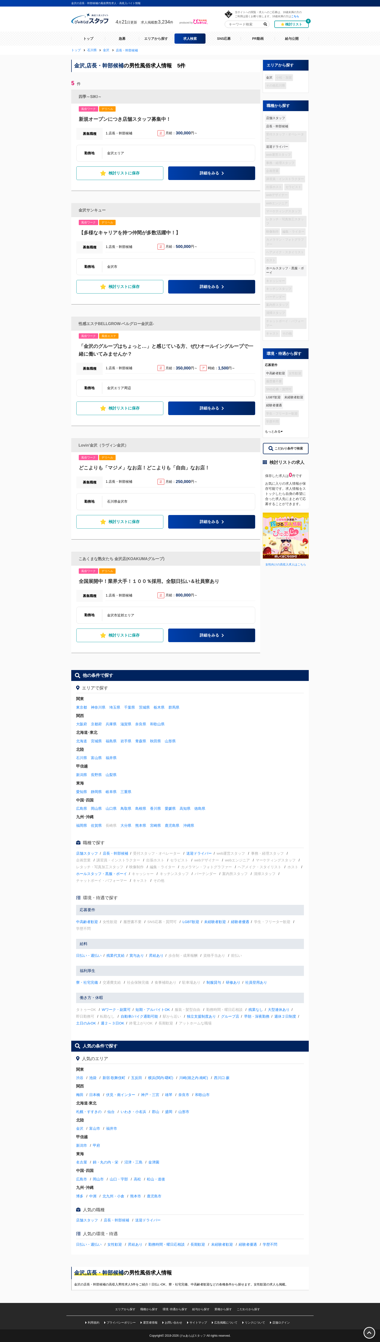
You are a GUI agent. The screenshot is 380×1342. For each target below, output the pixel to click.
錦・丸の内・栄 (105, 1162)
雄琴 (168, 1095)
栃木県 (159, 707)
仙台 (111, 1112)
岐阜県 (111, 792)
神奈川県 (98, 707)
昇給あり (156, 955)
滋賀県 (125, 724)
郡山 (155, 1112)
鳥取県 (125, 808)
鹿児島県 (172, 825)
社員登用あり (256, 982)
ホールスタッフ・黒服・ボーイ (285, 270)
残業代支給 (115, 955)
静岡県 (96, 792)
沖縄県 (188, 825)
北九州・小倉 (113, 1196)
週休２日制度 (285, 1016)
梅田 (79, 1095)
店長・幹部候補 (277, 126)
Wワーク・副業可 (116, 1009)
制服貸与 (213, 982)
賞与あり (136, 955)
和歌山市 (202, 1095)
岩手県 (125, 741)
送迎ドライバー (277, 146)
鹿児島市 (154, 1196)
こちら (295, 16)
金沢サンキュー (92, 210)
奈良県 (140, 724)
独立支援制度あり (201, 1016)
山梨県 (111, 775)
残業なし (255, 1009)
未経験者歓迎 (293, 397)
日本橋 (94, 1095)
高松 (137, 1179)
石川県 (81, 758)
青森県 (140, 741)
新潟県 (81, 775)
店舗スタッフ (275, 118)
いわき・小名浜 (133, 1112)
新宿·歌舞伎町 (114, 1078)
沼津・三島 (133, 1162)
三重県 (125, 792)
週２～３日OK (112, 1023)
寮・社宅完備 (87, 982)
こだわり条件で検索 (286, 448)
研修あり (233, 982)
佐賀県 (96, 825)
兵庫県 (111, 724)
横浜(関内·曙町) (160, 1078)
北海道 (81, 741)
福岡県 (81, 825)
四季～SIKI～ (90, 97)
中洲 (92, 1196)
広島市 (81, 1179)
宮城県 (96, 741)
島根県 (140, 808)
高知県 (185, 808)
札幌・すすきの (89, 1112)
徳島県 (199, 808)
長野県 (96, 775)
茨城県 (144, 707)
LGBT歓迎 (273, 397)
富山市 (94, 1128)
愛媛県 (170, 808)
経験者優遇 (274, 405)
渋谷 (79, 1078)
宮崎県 (155, 825)
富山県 (96, 758)
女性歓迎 (114, 1244)
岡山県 (96, 808)
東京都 (81, 707)
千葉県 (129, 707)
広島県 (81, 808)
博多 (79, 1196)
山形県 (170, 741)
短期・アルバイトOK (152, 1009)
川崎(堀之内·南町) (193, 1078)
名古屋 (81, 1162)
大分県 (125, 825)
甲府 (96, 1145)
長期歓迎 (197, 1244)
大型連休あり (279, 1009)
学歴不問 (270, 1244)
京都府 (96, 724)
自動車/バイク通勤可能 (139, 1016)
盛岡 (168, 1112)
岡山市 (98, 1179)
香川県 (155, 808)
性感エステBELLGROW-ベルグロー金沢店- (116, 324)
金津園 (153, 1162)
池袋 (92, 1078)
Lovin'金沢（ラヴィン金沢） (103, 445)
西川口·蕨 (222, 1078)
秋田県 (155, 741)
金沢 (269, 77)
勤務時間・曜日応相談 (166, 1244)
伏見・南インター (120, 1095)
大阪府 (81, 724)
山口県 (111, 808)
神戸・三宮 (150, 1095)
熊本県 (140, 825)
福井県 (111, 758)
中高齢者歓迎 (275, 373)
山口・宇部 (119, 1179)
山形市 (183, 1112)
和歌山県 (157, 724)
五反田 (136, 1078)
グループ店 (230, 1016)
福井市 (111, 1128)
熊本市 (135, 1196)
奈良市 (183, 1095)
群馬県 (173, 707)
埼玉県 (114, 707)
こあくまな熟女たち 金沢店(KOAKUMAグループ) (122, 559)
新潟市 (81, 1145)
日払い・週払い (89, 955)
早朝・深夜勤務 (256, 1016)
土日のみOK (86, 1023)
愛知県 (81, 792)
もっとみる (274, 431)
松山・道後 (156, 1179)
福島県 (111, 741)
